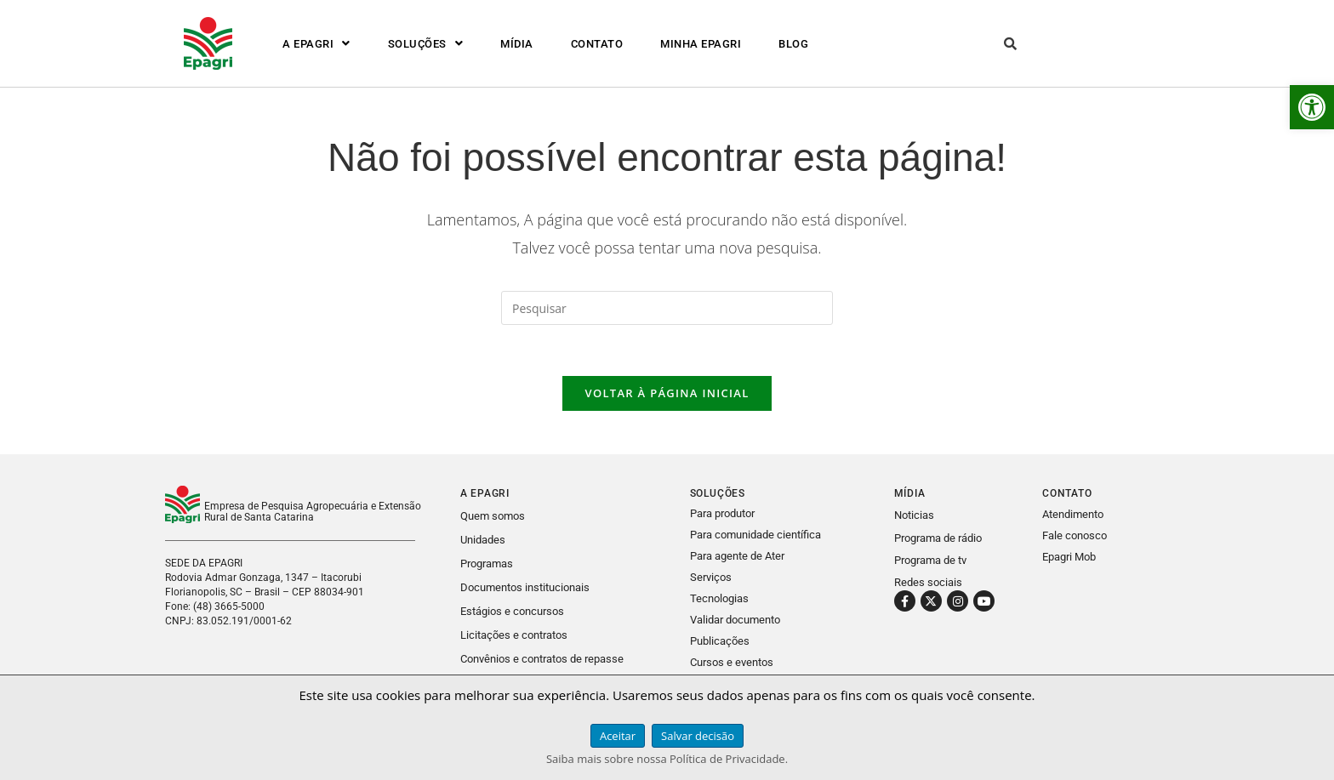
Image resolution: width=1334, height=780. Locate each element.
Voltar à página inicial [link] (666, 393)
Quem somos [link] (492, 516)
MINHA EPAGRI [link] (700, 43)
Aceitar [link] (618, 735)
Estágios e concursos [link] (512, 608)
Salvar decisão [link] (697, 735)
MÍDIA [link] (516, 43)
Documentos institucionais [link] (525, 585)
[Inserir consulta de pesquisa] (667, 308)
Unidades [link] (482, 539)
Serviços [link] (711, 575)
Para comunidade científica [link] (755, 534)
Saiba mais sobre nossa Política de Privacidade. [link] (667, 758)
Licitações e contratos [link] (513, 631)
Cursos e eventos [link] (731, 657)
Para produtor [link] (722, 514)
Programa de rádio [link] (938, 538)
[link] (1312, 107)
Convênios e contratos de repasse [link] (542, 654)
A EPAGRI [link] (316, 43)
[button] (316, 43)
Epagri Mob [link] (1069, 557)
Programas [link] (486, 562)
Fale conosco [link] (1074, 536)
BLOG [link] (793, 43)
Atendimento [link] (1072, 515)
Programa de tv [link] (930, 560)
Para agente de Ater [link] (737, 555)
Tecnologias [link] (719, 595)
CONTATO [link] (597, 43)
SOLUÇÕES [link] (426, 43)
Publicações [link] (720, 636)
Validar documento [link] (735, 616)
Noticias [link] (914, 516)
